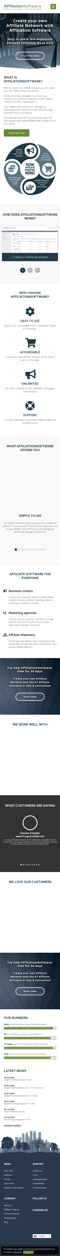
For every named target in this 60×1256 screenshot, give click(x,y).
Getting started (40, 1179)
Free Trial (8, 1170)
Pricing (7, 1179)
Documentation (40, 1187)
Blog (6, 1222)
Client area (9, 1183)
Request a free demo (13, 1187)
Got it (28, 1252)
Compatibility (38, 1183)
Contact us (37, 1170)
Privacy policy (10, 1218)
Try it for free (30, 55)
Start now (30, 696)
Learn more (17, 1252)
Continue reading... (13, 1125)
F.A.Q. (35, 1175)
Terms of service (12, 1213)
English (42, 1236)
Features (8, 1175)
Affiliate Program (11, 1209)
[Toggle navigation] (53, 6)
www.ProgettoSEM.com (30, 836)
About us (8, 1205)
